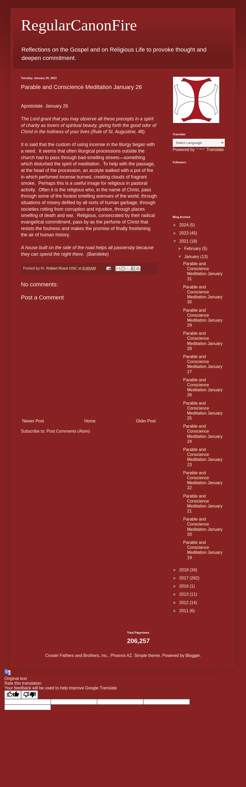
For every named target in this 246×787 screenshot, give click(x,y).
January (192, 256)
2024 (184, 225)
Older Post (146, 421)
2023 (184, 233)
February (193, 248)
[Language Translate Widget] (199, 143)
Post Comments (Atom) (68, 431)
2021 (184, 241)
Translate (210, 149)
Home (90, 421)
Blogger (193, 655)
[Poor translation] (29, 694)
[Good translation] (12, 694)
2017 (184, 578)
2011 (184, 611)
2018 (184, 570)
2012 (184, 602)
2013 (184, 594)
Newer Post (33, 421)
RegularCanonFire (79, 25)
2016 (184, 586)
